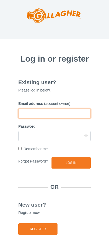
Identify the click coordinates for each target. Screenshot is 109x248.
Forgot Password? (33, 161)
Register (38, 229)
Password (27, 126)
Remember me (36, 149)
